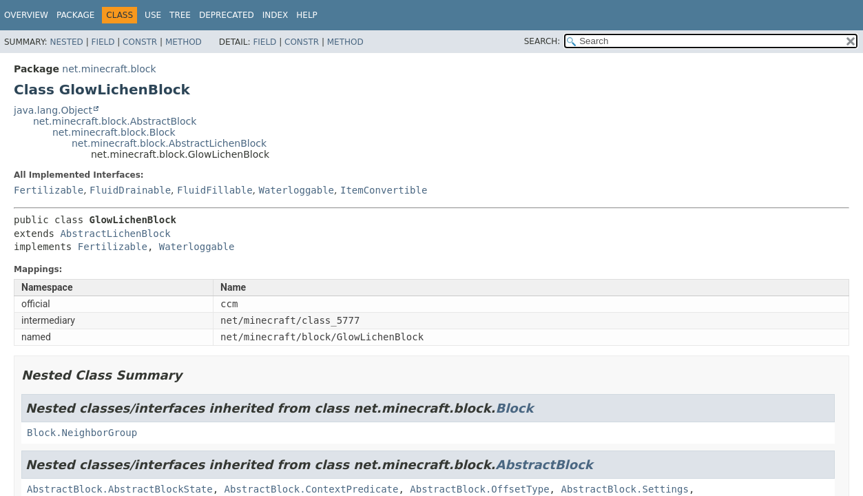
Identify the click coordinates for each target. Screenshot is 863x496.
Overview (26, 15)
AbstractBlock (543, 464)
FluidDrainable (130, 190)
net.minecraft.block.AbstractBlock (114, 121)
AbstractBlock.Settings (624, 489)
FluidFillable (215, 190)
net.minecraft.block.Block (114, 132)
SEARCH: (542, 41)
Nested (66, 42)
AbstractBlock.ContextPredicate (312, 489)
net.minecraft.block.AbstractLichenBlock (169, 143)
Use (153, 15)
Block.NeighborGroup (82, 432)
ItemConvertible (383, 190)
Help (307, 15)
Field (102, 42)
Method (183, 42)
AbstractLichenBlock (115, 233)
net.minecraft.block (109, 68)
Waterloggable (296, 190)
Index (275, 15)
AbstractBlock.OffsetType (479, 489)
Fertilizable (48, 190)
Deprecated (226, 15)
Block (514, 408)
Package (75, 15)
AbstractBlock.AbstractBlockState (120, 489)
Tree (180, 15)
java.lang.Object (53, 110)
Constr (140, 42)
